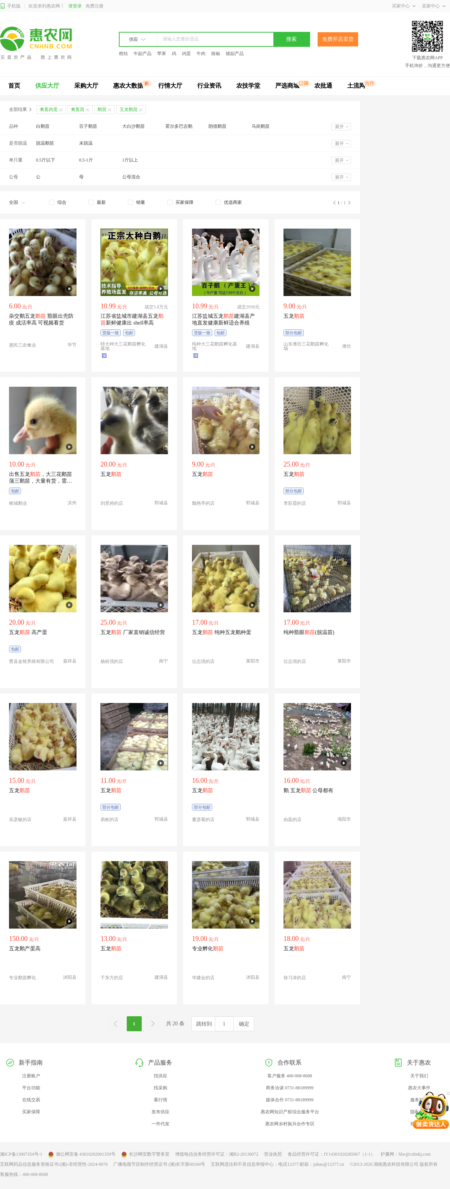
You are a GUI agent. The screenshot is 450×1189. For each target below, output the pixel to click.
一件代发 (161, 1123)
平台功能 (31, 1087)
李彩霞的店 (295, 503)
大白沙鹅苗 (133, 126)
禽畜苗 (77, 109)
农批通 (323, 85)
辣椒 (215, 53)
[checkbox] (57, 202)
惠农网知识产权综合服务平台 (290, 1111)
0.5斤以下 (45, 160)
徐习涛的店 (295, 977)
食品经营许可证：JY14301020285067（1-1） (331, 1154)
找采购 (160, 1087)
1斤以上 (130, 160)
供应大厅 (47, 85)
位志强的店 (203, 661)
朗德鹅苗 (217, 126)
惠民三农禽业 (22, 345)
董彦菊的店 (203, 819)
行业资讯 (209, 85)
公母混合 (131, 176)
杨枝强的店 (111, 661)
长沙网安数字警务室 (145, 1155)
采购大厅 (86, 85)
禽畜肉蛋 (49, 109)
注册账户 (31, 1075)
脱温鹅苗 (45, 143)
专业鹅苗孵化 (22, 977)
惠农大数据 (128, 85)
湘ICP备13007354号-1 (21, 1154)
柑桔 (123, 53)
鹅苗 (102, 109)
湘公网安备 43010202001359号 (82, 1155)
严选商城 (287, 85)
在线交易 (31, 1099)
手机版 (10, 6)
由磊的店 (293, 819)
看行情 (160, 1099)
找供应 (160, 1075)
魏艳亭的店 (203, 503)
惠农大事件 (419, 1087)
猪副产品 (235, 53)
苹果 (161, 53)
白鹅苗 (43, 126)
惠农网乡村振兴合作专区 (290, 1123)
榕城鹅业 (18, 503)
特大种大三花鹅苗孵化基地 (123, 346)
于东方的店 (111, 977)
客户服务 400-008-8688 (289, 1075)
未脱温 (86, 143)
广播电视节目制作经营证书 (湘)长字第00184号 (159, 1164)
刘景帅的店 (111, 503)
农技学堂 (248, 85)
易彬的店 (109, 819)
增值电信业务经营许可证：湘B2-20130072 (216, 1154)
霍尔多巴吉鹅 (178, 126)
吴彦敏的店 (20, 819)
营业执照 (273, 1154)
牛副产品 (143, 53)
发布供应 (161, 1111)
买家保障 (31, 1111)
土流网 (356, 85)
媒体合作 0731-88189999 (290, 1099)
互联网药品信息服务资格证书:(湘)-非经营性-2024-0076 (54, 1164)
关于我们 (419, 1075)
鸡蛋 (186, 53)
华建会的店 (203, 977)
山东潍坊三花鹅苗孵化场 (306, 346)
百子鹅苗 (88, 126)
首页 (14, 85)
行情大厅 (170, 85)
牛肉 (201, 53)
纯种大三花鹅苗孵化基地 (214, 346)
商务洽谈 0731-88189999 (290, 1087)
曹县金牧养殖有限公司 (31, 661)
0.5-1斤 (86, 160)
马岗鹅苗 (261, 126)
